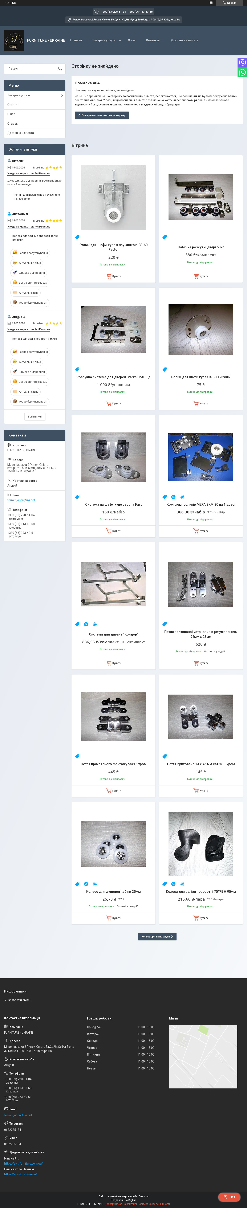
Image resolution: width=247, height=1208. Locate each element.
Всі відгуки (35, 416)
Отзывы (12, 123)
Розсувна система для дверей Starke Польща (113, 377)
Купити (116, 276)
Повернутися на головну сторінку (103, 115)
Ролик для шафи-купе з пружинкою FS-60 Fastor (113, 247)
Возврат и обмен (19, 1000)
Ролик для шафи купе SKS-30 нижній (201, 377)
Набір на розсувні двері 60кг (201, 247)
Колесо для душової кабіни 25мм (113, 892)
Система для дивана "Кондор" (113, 634)
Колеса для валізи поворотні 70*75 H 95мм (201, 892)
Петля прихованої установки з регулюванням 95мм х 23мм (201, 634)
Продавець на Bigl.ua (123, 1200)
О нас (132, 40)
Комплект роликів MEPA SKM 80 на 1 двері (201, 504)
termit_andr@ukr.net (21, 500)
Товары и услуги (104, 40)
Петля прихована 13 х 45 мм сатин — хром (201, 764)
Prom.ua (144, 1196)
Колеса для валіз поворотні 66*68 (34, 338)
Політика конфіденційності (154, 1204)
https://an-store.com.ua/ (20, 1174)
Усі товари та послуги (155, 936)
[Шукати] (60, 69)
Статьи (12, 104)
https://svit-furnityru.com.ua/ (23, 1163)
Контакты (153, 40)
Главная (76, 40)
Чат (229, 1197)
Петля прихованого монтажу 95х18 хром (113, 764)
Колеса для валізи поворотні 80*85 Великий (35, 237)
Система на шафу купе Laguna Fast (113, 504)
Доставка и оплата (184, 40)
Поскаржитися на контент (120, 1204)
